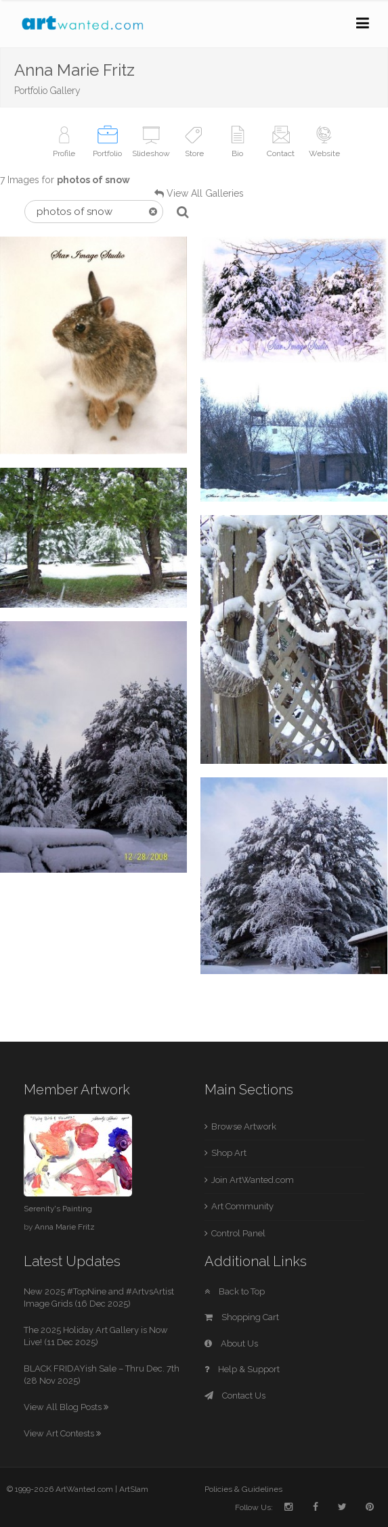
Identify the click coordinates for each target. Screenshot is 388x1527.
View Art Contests (62, 1433)
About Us (231, 1343)
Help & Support (242, 1369)
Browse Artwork (243, 1126)
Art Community (242, 1206)
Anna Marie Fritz (65, 1227)
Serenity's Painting (58, 1208)
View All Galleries (205, 193)
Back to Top (234, 1291)
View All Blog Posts (66, 1407)
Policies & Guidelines (243, 1489)
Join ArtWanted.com (252, 1180)
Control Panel (238, 1233)
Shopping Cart (241, 1317)
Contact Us (234, 1395)
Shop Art (228, 1153)
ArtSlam (133, 1489)
